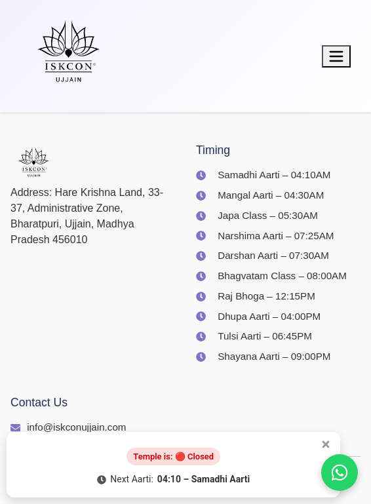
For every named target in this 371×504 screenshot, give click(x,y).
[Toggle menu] (336, 56)
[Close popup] (326, 444)
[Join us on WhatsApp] (339, 472)
